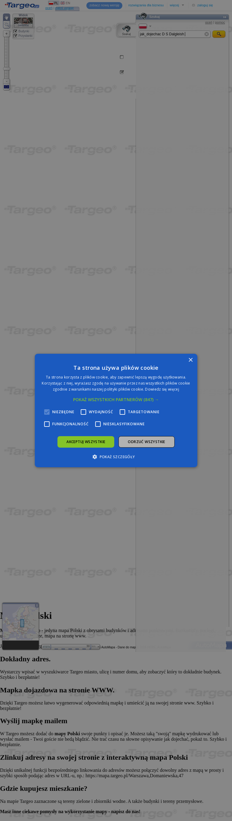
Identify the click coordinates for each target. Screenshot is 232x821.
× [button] (190, 360)
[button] (116, 399)
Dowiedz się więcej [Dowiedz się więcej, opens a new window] (162, 389)
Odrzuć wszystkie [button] (146, 441)
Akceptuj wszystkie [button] (85, 441)
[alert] (116, 410)
